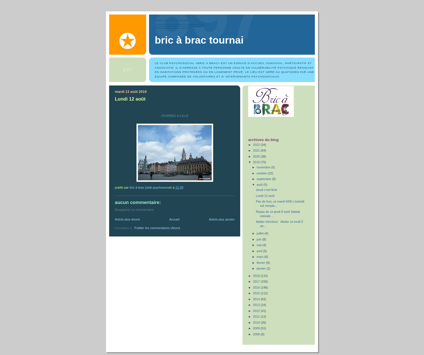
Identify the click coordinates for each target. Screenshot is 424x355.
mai (259, 245)
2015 (257, 293)
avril (260, 251)
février (261, 262)
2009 (257, 328)
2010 (257, 322)
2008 (257, 334)
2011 (257, 316)
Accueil (174, 219)
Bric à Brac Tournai (199, 40)
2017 (257, 281)
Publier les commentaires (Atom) (157, 228)
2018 (257, 276)
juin (259, 239)
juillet (261, 233)
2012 (257, 311)
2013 (257, 305)
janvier (262, 268)
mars (260, 256)
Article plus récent (127, 219)
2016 (257, 287)
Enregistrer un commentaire (134, 209)
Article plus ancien (222, 219)
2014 (257, 299)
